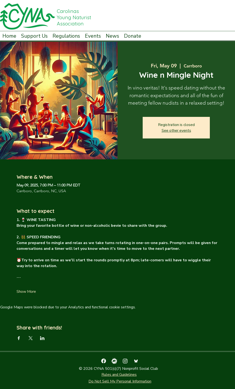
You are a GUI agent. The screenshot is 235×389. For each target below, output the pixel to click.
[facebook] (103, 361)
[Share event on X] (30, 338)
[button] (34, 36)
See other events (176, 130)
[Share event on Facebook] (19, 338)
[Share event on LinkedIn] (42, 338)
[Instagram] (125, 361)
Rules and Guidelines (119, 374)
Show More (26, 291)
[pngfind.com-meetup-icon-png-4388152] (114, 361)
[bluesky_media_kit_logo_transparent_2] (136, 361)
